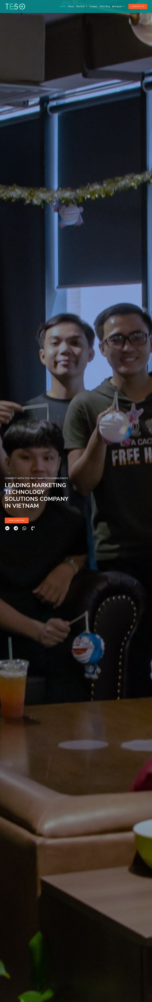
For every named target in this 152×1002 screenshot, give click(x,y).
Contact (93, 6)
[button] (17, 520)
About (71, 6)
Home (62, 6)
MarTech (81, 6)
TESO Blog (104, 6)
